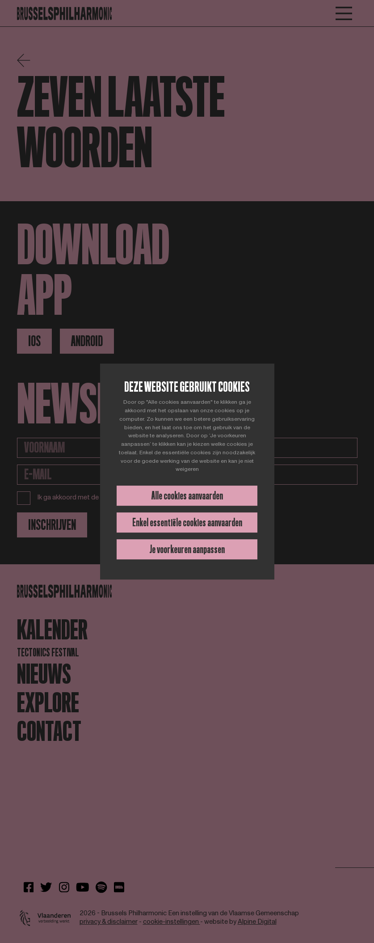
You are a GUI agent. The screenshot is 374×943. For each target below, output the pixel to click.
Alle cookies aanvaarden (187, 496)
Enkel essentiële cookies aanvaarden (187, 522)
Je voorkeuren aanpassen (187, 549)
